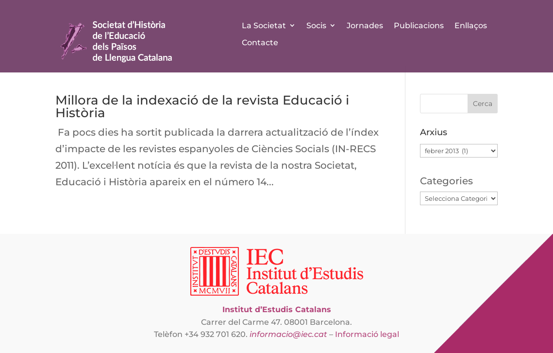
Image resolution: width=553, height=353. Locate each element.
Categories (446, 181)
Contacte (260, 42)
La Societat (264, 25)
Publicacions (419, 25)
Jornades (365, 25)
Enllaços (470, 25)
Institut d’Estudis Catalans (276, 309)
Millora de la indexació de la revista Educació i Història (202, 106)
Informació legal (367, 334)
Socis (316, 25)
